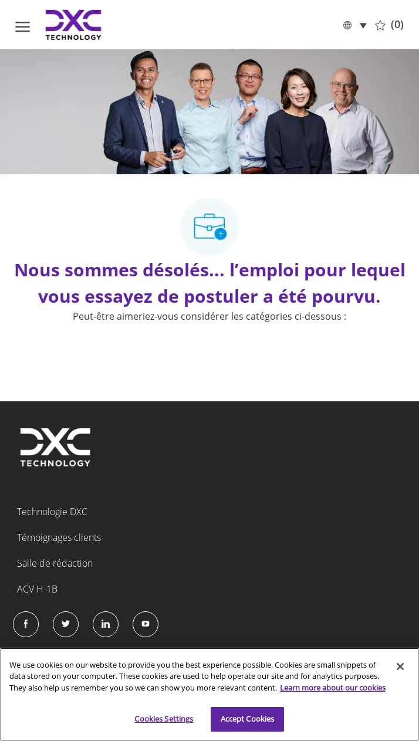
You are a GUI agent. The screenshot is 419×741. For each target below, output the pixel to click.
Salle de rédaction (55, 563)
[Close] (400, 666)
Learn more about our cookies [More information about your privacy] (333, 687)
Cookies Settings (163, 718)
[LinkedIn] (106, 624)
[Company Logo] (74, 24)
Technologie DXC (52, 511)
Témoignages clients (59, 537)
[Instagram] (145, 624)
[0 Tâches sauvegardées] (389, 25)
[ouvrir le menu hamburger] (22, 25)
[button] (354, 24)
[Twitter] (66, 624)
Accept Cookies (248, 718)
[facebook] (26, 624)
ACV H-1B (37, 589)
